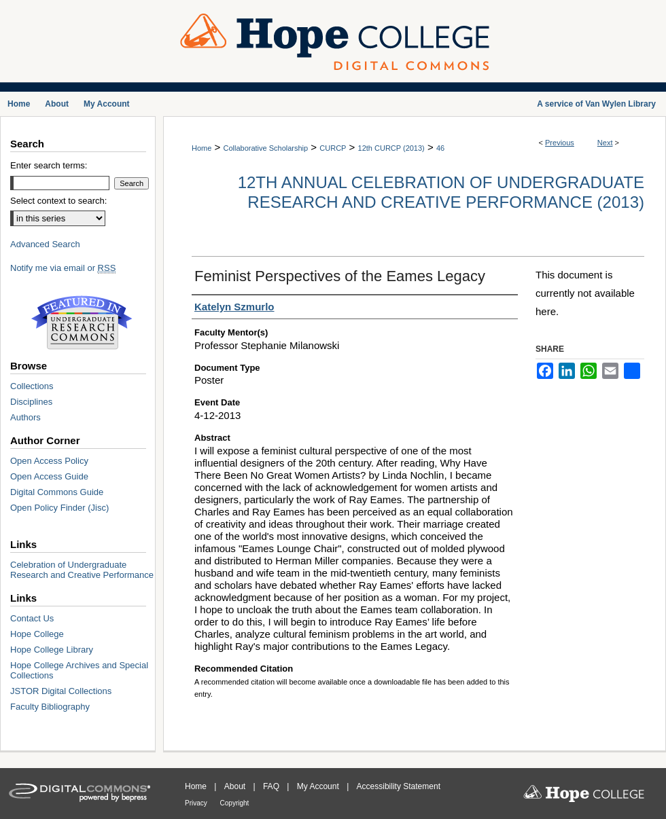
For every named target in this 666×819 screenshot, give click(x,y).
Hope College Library (51, 649)
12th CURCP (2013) (391, 148)
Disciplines (31, 402)
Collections (32, 386)
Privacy (197, 803)
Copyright (234, 803)
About (236, 786)
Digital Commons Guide (56, 492)
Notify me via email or (63, 268)
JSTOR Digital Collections (60, 691)
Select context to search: (58, 201)
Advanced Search (45, 244)
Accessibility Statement (398, 786)
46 (440, 148)
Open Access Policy (49, 461)
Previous (559, 143)
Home (201, 148)
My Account (319, 786)
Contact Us (32, 618)
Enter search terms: (48, 165)
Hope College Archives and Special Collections (79, 670)
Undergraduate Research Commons (82, 323)
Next (605, 143)
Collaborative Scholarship (265, 148)
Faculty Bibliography (50, 707)
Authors (25, 417)
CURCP (332, 148)
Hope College (37, 634)
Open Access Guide (49, 476)
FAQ (272, 786)
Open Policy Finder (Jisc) (59, 508)
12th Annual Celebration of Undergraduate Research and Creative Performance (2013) (441, 192)
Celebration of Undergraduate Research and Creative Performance (82, 570)
